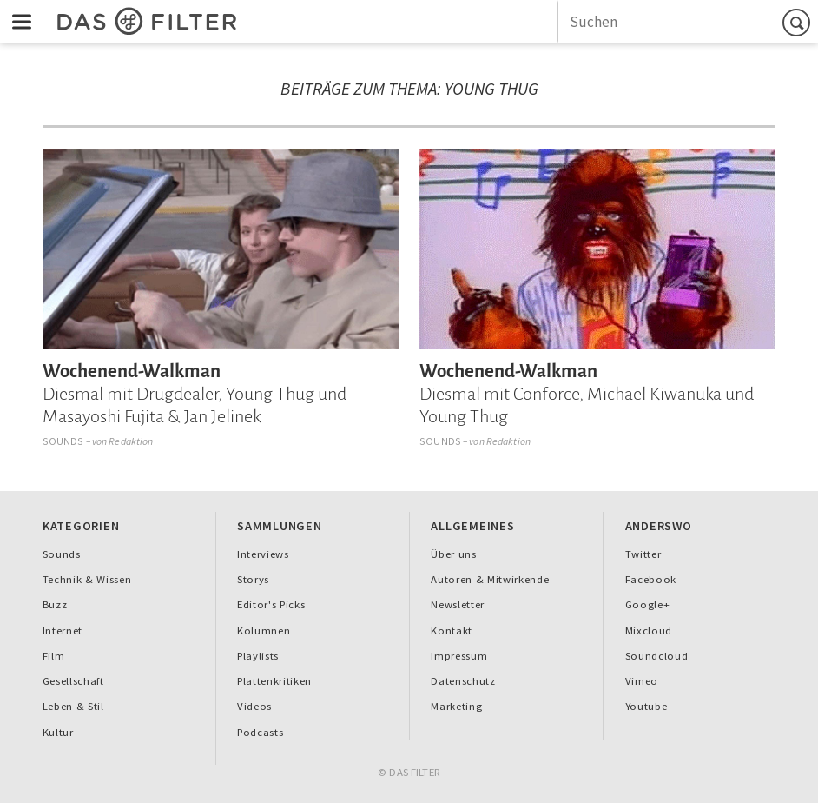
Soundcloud (657, 655)
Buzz (55, 604)
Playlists (258, 655)
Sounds (63, 441)
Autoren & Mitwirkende (490, 579)
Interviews (263, 554)
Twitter (643, 554)
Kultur (58, 732)
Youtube (646, 706)
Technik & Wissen (87, 579)
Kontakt (451, 630)
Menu (16, 10)
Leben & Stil (73, 706)
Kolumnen (263, 630)
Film (54, 655)
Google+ (647, 604)
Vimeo (641, 680)
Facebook (650, 579)
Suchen (799, 22)
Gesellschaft (73, 680)
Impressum (459, 655)
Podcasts (260, 732)
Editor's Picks (271, 604)
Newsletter (458, 604)
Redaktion (131, 441)
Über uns (453, 554)
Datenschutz (463, 680)
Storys (253, 579)
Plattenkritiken (274, 680)
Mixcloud (648, 630)
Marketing (456, 706)
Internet (62, 630)
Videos (254, 706)
